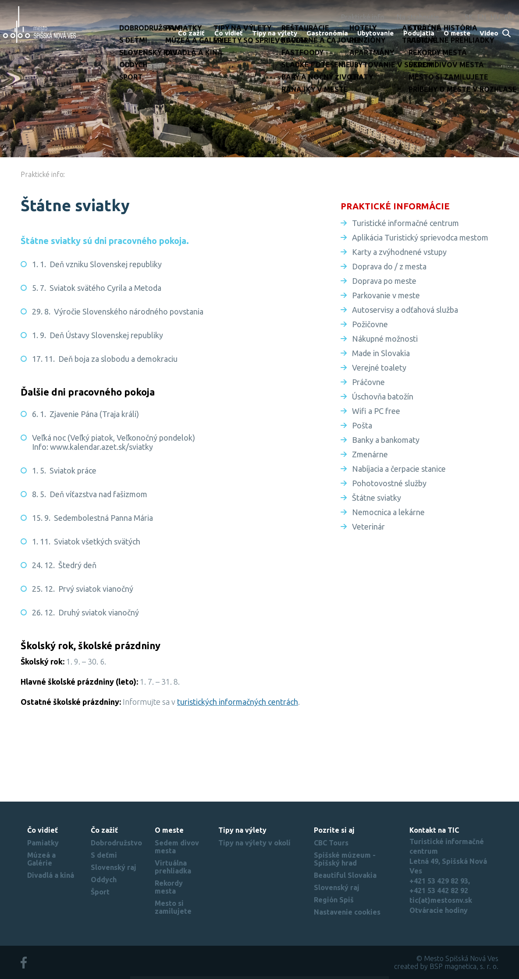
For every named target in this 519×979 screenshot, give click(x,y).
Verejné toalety (379, 367)
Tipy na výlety (274, 33)
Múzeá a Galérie (41, 859)
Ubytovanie (375, 33)
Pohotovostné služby (389, 483)
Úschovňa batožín (382, 396)
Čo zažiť (191, 33)
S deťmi (104, 855)
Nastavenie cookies (347, 912)
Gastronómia (327, 33)
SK (469, 17)
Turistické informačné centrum (405, 223)
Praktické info (362, 17)
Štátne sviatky (376, 497)
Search (506, 33)
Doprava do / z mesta (389, 266)
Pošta (362, 425)
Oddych (104, 880)
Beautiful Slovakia (345, 875)
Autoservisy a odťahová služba (405, 309)
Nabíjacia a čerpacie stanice (399, 468)
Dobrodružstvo (116, 843)
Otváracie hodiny (438, 910)
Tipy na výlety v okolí (254, 843)
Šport (100, 892)
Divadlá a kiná (50, 875)
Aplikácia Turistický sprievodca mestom (420, 237)
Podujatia (418, 33)
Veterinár (368, 526)
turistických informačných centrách (237, 701)
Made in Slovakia (381, 353)
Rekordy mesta (169, 887)
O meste (457, 33)
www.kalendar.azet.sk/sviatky (101, 446)
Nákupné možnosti (385, 338)
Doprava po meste (384, 280)
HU (495, 17)
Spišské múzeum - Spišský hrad (345, 859)
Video (489, 33)
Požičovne (370, 324)
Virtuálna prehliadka (173, 867)
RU (509, 17)
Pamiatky (43, 843)
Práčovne (368, 382)
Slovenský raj (113, 867)
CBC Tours (331, 843)
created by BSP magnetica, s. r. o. (446, 966)
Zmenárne (370, 454)
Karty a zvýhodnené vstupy (399, 251)
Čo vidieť (228, 33)
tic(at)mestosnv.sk (440, 900)
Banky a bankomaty (385, 439)
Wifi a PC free (376, 410)
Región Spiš (334, 900)
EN (481, 17)
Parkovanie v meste (386, 295)
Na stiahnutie (418, 17)
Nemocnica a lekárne (388, 512)
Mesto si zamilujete (173, 907)
